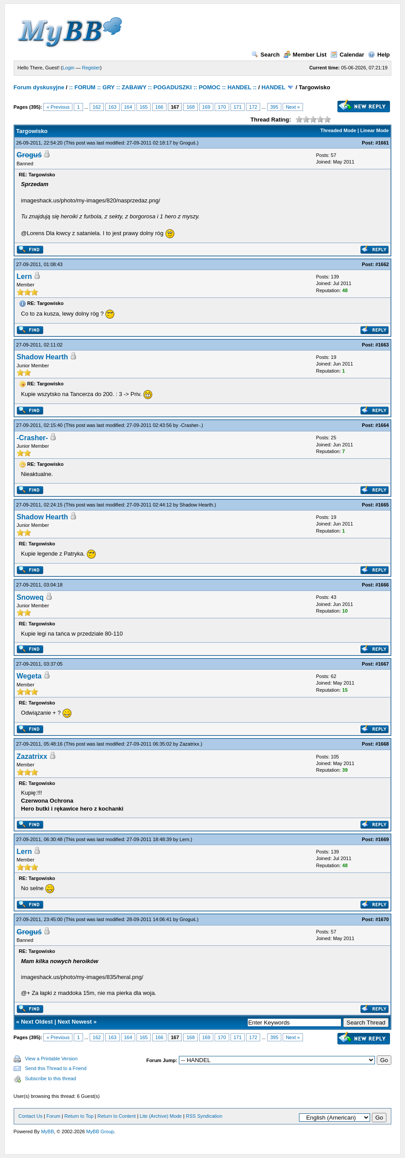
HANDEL (273, 87)
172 (253, 107)
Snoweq (30, 597)
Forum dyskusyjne (39, 87)
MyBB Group (100, 1131)
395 (274, 107)
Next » (293, 107)
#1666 (382, 584)
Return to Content (117, 1116)
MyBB (47, 1131)
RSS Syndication (204, 1116)
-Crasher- (190, 425)
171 (238, 107)
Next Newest (75, 1021)
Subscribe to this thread (50, 1078)
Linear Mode (374, 130)
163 (112, 107)
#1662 (382, 264)
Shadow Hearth (42, 357)
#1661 (382, 142)
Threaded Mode (338, 130)
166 (159, 107)
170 (222, 107)
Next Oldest (37, 1021)
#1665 (382, 504)
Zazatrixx (190, 744)
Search (265, 54)
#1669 (382, 839)
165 (144, 107)
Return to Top (79, 1116)
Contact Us (30, 1116)
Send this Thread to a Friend (56, 1068)
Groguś (188, 142)
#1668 (382, 744)
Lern (24, 276)
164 (128, 107)
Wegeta (29, 676)
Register (91, 67)
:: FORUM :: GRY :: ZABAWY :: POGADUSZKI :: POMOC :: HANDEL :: (163, 87)
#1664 (382, 425)
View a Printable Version (51, 1058)
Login (68, 67)
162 (97, 107)
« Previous (57, 107)
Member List (305, 54)
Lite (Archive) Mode (161, 1116)
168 (190, 107)
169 (206, 107)
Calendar (347, 54)
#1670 (382, 919)
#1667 (382, 664)
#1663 (382, 344)
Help (379, 54)
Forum (53, 1116)
